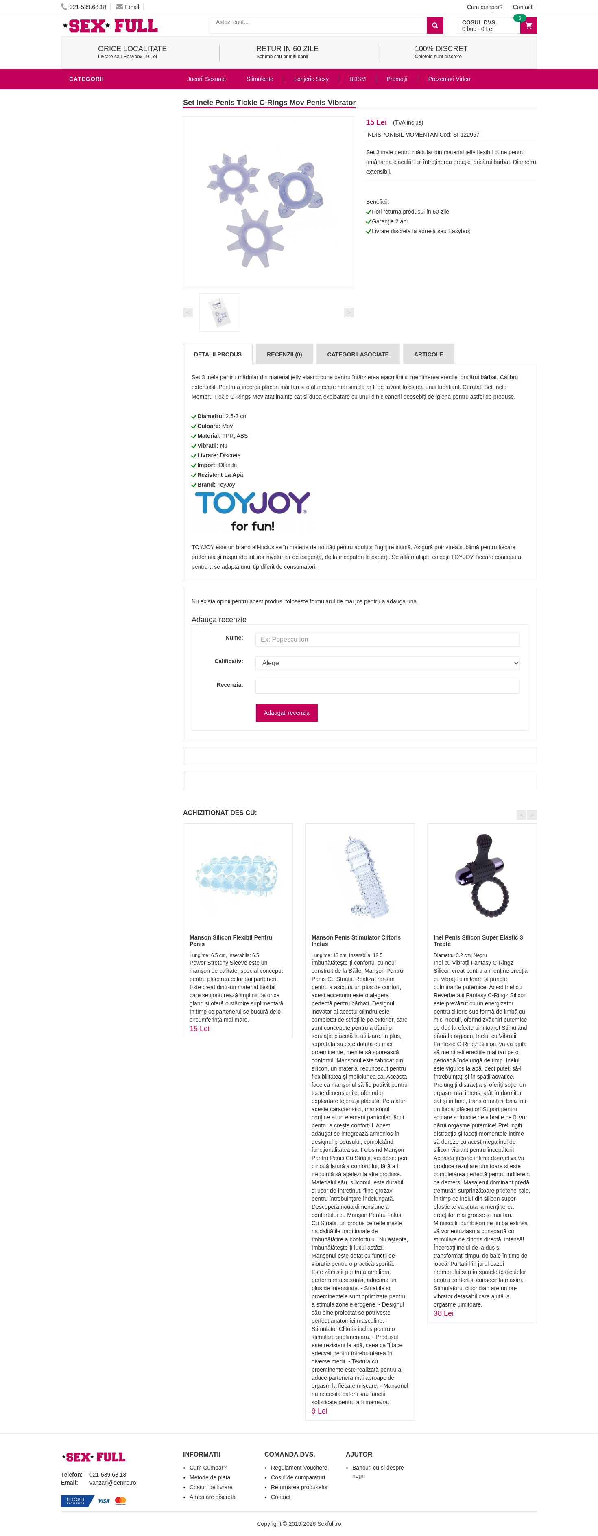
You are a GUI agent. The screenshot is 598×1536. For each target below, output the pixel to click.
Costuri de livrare (211, 1487)
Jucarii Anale (93, 302)
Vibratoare (89, 229)
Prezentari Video (99, 412)
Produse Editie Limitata (108, 425)
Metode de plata (210, 1477)
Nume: (234, 637)
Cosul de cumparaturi (298, 1477)
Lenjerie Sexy (93, 266)
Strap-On (86, 327)
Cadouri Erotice (97, 339)
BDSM (79, 290)
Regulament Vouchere (299, 1467)
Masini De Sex (92, 364)
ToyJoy (226, 484)
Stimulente (260, 79)
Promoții (396, 79)
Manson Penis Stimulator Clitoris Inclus (356, 940)
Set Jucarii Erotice (102, 351)
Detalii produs (218, 354)
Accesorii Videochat (104, 388)
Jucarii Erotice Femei (105, 315)
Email (127, 7)
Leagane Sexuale (99, 376)
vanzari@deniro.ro (112, 1482)
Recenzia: (230, 685)
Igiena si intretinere (104, 254)
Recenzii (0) (284, 354)
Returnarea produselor (299, 1487)
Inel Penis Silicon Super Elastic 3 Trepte (478, 940)
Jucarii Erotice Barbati (109, 95)
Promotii (85, 400)
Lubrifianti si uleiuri (104, 241)
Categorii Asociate (358, 354)
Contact (523, 7)
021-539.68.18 (83, 7)
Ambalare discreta (213, 1497)
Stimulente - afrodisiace (111, 217)
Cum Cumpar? (208, 1467)
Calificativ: (228, 661)
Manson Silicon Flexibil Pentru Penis (231, 940)
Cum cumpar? (485, 7)
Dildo (80, 278)
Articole (428, 354)
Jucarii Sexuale (206, 79)
